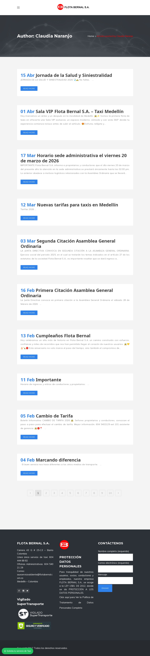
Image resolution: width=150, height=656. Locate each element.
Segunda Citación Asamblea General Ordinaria (68, 243)
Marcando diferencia (58, 460)
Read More (29, 88)
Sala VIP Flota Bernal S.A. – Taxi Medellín (80, 111)
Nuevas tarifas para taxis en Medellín (77, 205)
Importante (48, 380)
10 (110, 493)
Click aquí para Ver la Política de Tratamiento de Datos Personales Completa (76, 578)
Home (91, 36)
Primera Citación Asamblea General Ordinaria (67, 292)
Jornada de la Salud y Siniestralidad (74, 75)
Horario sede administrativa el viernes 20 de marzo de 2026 (74, 158)
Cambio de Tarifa (54, 416)
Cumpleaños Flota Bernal (63, 336)
